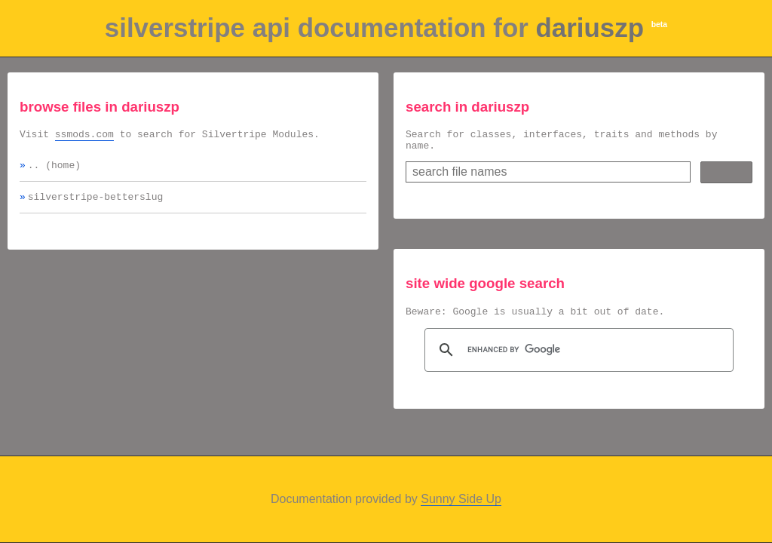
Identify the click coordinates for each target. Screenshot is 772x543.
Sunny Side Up (461, 498)
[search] (576, 357)
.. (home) (54, 169)
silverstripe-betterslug (95, 203)
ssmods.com (84, 136)
